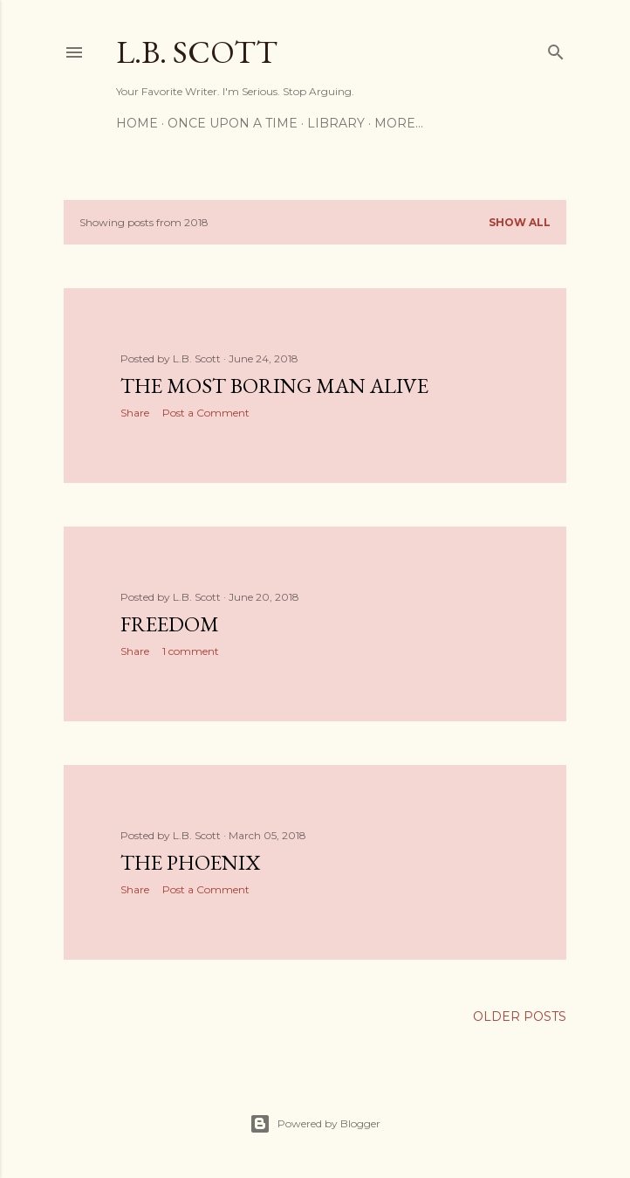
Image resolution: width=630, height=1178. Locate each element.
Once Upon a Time (233, 123)
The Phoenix (190, 862)
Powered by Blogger (315, 1123)
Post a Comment (206, 412)
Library (336, 123)
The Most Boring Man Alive (274, 385)
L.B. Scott (196, 51)
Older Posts (519, 1016)
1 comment (190, 651)
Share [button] (134, 412)
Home (137, 123)
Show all (520, 222)
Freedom (169, 623)
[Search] (555, 48)
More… (398, 123)
